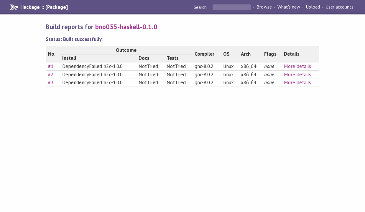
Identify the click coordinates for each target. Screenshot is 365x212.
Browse (264, 7)
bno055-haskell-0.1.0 (126, 26)
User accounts (339, 7)
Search (201, 7)
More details (297, 66)
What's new (288, 7)
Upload (313, 7)
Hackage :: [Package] (44, 7)
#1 (50, 66)
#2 (50, 74)
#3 (50, 82)
